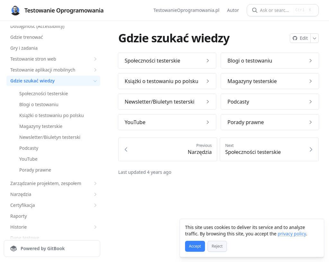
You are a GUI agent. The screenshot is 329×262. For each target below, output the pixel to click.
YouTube (28, 159)
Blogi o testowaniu (38, 104)
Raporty (18, 216)
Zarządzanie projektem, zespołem (54, 183)
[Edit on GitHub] (300, 38)
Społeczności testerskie (43, 93)
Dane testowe (24, 238)
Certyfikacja (54, 205)
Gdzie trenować (26, 37)
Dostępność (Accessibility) (37, 26)
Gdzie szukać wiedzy (54, 81)
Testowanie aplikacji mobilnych (54, 70)
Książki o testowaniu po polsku (51, 115)
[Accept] (195, 246)
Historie (54, 227)
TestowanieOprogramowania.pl (186, 10)
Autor (233, 10)
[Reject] (217, 246)
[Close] (316, 227)
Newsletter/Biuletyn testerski (49, 137)
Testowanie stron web (54, 59)
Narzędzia (54, 194)
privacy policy (292, 234)
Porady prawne (35, 170)
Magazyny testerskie (40, 126)
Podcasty (28, 148)
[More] (315, 38)
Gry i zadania (24, 48)
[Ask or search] (275, 10)
